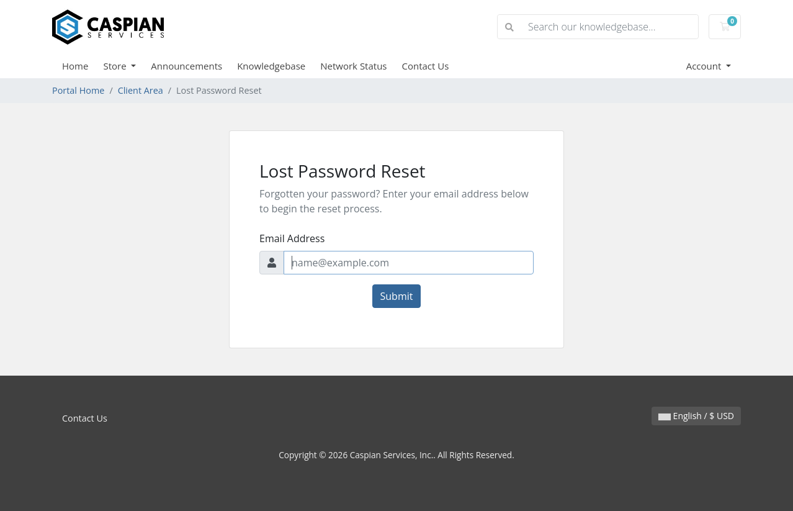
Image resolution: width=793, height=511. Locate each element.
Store (115, 66)
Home (75, 66)
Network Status (353, 66)
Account (705, 66)
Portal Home (78, 90)
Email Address (292, 238)
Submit (396, 296)
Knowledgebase (271, 66)
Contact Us (425, 66)
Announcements (186, 66)
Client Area (140, 90)
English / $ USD (696, 416)
